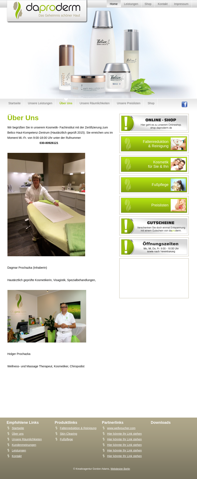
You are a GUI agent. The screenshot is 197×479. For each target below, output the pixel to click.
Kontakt (17, 456)
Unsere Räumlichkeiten (95, 103)
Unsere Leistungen (40, 103)
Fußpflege (169, 184)
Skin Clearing (68, 433)
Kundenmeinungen (24, 445)
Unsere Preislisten (128, 103)
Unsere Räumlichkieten (27, 439)
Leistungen (19, 450)
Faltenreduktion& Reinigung (164, 144)
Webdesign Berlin (120, 468)
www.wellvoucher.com (121, 428)
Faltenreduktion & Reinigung (78, 428)
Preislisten (168, 205)
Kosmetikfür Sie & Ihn (167, 164)
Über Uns (65, 103)
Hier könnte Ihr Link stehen (124, 433)
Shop (151, 103)
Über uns (18, 433)
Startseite (14, 103)
